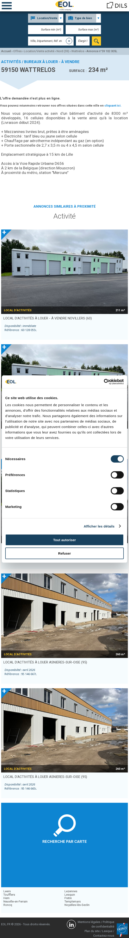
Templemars (72, 901)
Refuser (64, 553)
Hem (6, 898)
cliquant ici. (112, 105)
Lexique (107, 931)
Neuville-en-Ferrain (15, 901)
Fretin (68, 898)
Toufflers (9, 894)
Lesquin (69, 894)
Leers (7, 891)
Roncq (7, 905)
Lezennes (70, 891)
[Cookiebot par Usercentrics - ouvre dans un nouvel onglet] (104, 382)
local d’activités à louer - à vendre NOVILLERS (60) (47, 318)
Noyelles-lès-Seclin (77, 905)
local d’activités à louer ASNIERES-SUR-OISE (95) (45, 662)
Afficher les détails (99, 526)
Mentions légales (89, 922)
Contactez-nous (103, 935)
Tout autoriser (64, 540)
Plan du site (92, 931)
